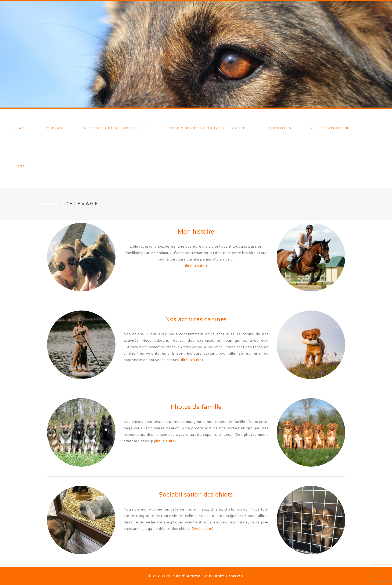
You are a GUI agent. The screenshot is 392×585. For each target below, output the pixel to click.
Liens (19, 166)
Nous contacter (329, 128)
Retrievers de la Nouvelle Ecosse (206, 128)
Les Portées (278, 128)
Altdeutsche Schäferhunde (116, 128)
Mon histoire (196, 231)
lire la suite (196, 265)
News (19, 128)
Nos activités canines (195, 319)
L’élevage (54, 128)
